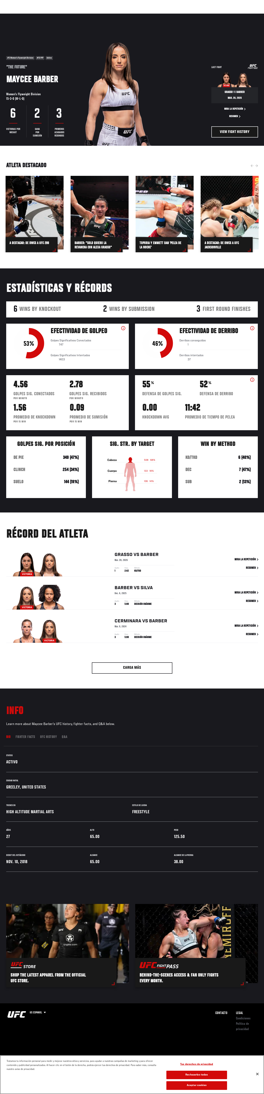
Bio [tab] (8, 737)
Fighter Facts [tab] (25, 737)
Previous (252, 165)
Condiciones (243, 1018)
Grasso (124, 555)
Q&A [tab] (64, 737)
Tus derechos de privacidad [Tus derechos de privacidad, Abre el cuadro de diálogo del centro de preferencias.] (196, 1064)
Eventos (12, 15)
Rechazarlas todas (196, 1075)
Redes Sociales (203, 15)
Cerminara (128, 621)
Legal (239, 1013)
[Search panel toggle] (251, 15)
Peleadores (49, 15)
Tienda (240, 15)
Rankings (30, 15)
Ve (221, 15)
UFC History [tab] (48, 737)
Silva (147, 588)
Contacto (221, 1013)
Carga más (132, 668)
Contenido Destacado (76, 15)
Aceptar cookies (197, 1085)
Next (256, 165)
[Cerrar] (257, 1074)
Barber (149, 555)
